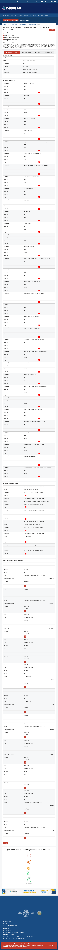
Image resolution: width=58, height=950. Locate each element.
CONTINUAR (50, 945)
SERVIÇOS (35, 15)
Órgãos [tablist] (37, 52)
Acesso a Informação (12, 24)
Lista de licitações (32, 24)
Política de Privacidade (30, 945)
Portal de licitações (22, 24)
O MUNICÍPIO (20, 15)
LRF (31, 15)
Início (4, 24)
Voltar (5, 843)
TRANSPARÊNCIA (40, 15)
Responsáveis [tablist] (26, 52)
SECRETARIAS (26, 15)
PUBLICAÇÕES (47, 15)
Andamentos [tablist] (48, 52)
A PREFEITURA (7, 15)
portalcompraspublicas (17, 41)
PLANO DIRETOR (14, 15)
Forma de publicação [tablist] (12, 52)
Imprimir (52, 29)
